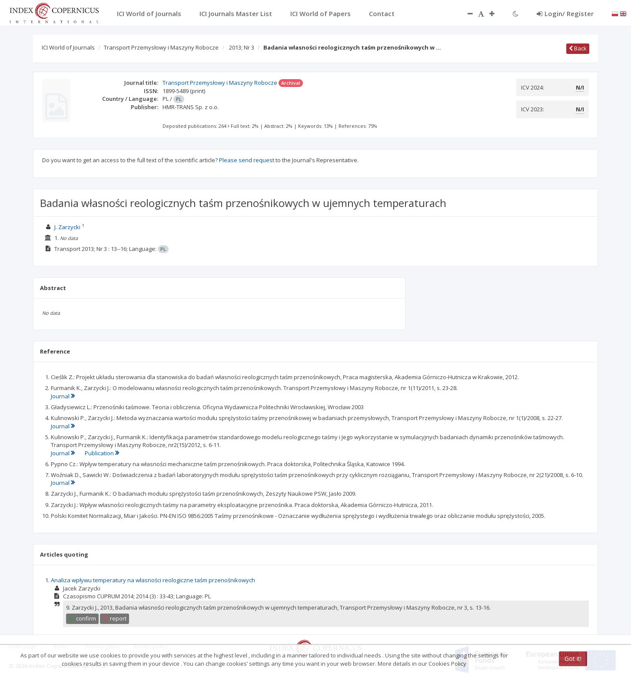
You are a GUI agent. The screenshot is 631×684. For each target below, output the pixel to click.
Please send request (246, 160)
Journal (63, 396)
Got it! (573, 658)
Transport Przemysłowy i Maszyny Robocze (161, 47)
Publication (102, 453)
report (114, 618)
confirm (82, 618)
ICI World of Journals (68, 47)
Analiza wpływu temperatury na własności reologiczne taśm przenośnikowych (153, 580)
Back (578, 48)
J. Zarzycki (67, 227)
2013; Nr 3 (241, 47)
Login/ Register (565, 13)
